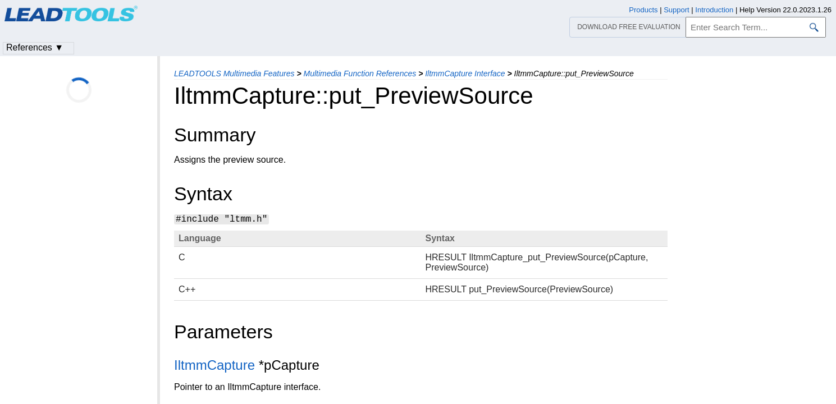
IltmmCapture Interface (465, 73)
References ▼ (34, 47)
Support (676, 10)
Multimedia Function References (359, 73)
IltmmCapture (214, 365)
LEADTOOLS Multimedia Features (234, 73)
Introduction (714, 10)
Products (643, 10)
